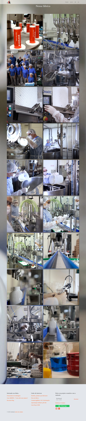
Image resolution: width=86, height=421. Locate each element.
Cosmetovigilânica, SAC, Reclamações (40, 400)
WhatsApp (62, 406)
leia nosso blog (10, 400)
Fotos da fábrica (35, 398)
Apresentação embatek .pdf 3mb (38, 402)
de (75, 2)
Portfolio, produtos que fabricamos (39, 395)
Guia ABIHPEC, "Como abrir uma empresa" (17, 398)
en (78, 2)
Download (76, 399)
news (71, 2)
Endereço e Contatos (60, 402)
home (66, 2)
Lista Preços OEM (35, 405)
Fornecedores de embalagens (13, 395)
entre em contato (19, 412)
